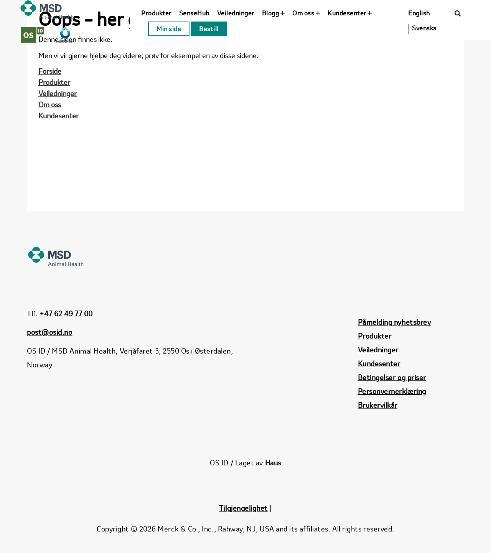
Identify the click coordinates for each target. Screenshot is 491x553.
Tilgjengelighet (243, 508)
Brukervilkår (377, 405)
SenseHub (194, 13)
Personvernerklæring (392, 391)
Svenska (424, 28)
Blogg (273, 13)
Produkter (156, 13)
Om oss (306, 13)
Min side (169, 29)
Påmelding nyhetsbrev (394, 322)
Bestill (209, 29)
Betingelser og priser (392, 377)
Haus (273, 462)
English (419, 13)
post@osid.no (49, 332)
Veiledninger (235, 13)
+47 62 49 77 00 (66, 313)
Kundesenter (350, 13)
